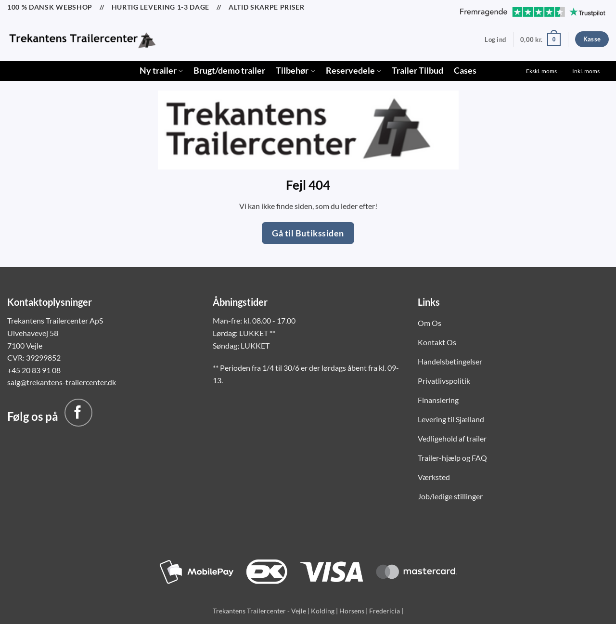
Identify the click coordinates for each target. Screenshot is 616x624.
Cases (465, 70)
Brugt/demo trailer (229, 70)
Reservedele (353, 70)
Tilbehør (295, 70)
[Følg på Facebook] (78, 413)
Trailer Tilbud (417, 70)
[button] (495, 39)
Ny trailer (161, 70)
